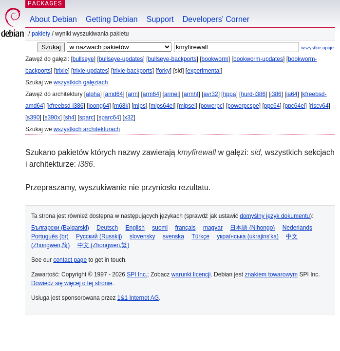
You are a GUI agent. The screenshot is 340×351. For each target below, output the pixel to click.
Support (160, 19)
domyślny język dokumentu (275, 216)
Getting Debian (112, 19)
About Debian (53, 19)
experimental (204, 70)
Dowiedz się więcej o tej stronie (72, 283)
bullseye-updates (121, 59)
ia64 (292, 94)
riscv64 (319, 105)
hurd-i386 (253, 94)
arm (133, 94)
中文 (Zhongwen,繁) (103, 245)
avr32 (211, 94)
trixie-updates (90, 70)
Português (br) (50, 236)
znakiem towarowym (271, 274)
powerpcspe (243, 105)
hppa (229, 94)
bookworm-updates (258, 59)
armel (171, 94)
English (135, 227)
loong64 (98, 105)
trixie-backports (132, 70)
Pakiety (41, 33)
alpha (93, 94)
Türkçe (200, 236)
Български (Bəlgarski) (60, 227)
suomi (160, 227)
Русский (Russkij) (99, 236)
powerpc (212, 105)
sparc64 (108, 117)
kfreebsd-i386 (66, 105)
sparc (86, 117)
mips (139, 105)
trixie (62, 70)
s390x (52, 117)
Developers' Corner (216, 19)
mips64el (162, 105)
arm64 (151, 94)
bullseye (83, 59)
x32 (128, 117)
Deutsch (107, 227)
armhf (191, 94)
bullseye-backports (172, 59)
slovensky (142, 236)
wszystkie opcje (317, 47)
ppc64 (272, 105)
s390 (33, 117)
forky (163, 70)
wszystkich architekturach (87, 129)
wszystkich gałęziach (81, 82)
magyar (213, 227)
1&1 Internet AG (138, 297)
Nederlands (297, 227)
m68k (121, 105)
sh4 (69, 117)
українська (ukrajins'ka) (248, 236)
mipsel (187, 105)
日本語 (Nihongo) (252, 227)
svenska (173, 236)
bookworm (215, 59)
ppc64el (294, 105)
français (185, 227)
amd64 (114, 94)
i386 (276, 94)
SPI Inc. (137, 274)
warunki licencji (191, 274)
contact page (70, 259)
